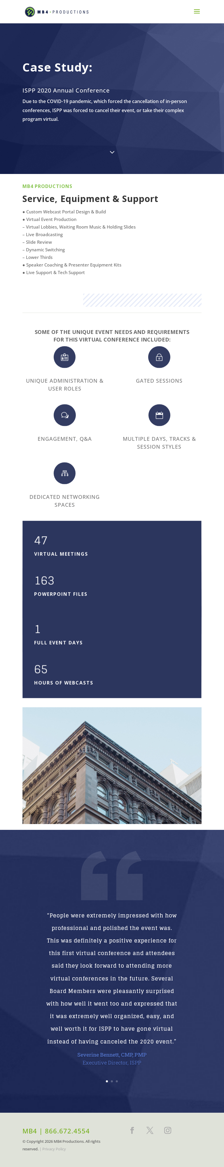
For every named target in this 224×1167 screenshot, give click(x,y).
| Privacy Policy (52, 1149)
